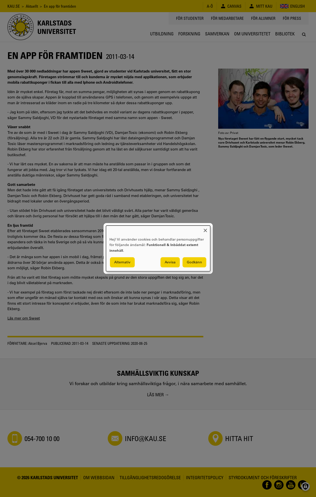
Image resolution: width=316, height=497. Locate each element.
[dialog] (158, 248)
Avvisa (170, 262)
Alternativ (122, 262)
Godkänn (194, 262)
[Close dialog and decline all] (205, 228)
